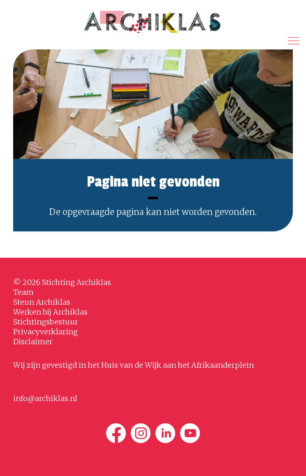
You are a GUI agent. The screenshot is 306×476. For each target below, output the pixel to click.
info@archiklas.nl (45, 398)
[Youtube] (190, 433)
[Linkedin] (165, 433)
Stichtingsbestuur (45, 322)
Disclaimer (33, 341)
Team (23, 292)
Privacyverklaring (45, 331)
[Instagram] (141, 433)
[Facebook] (116, 433)
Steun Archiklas (41, 302)
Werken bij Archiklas (50, 312)
